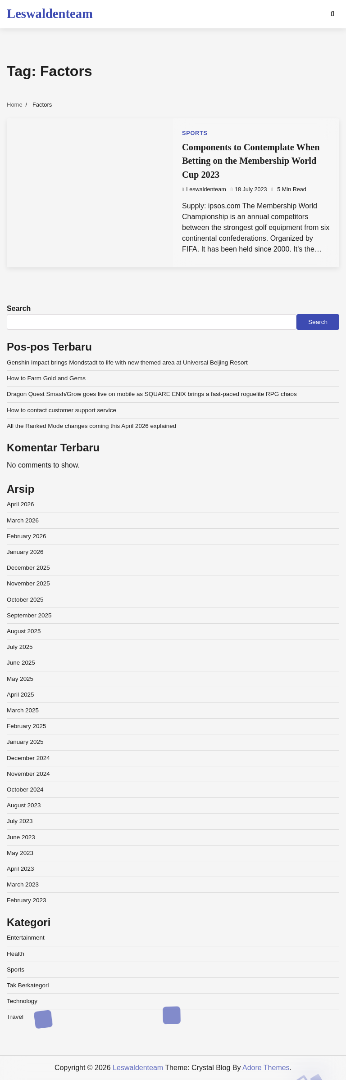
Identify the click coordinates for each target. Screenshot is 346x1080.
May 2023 (20, 853)
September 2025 (29, 615)
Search (19, 308)
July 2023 (20, 821)
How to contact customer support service (61, 410)
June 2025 (21, 662)
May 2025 (20, 678)
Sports (195, 133)
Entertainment (26, 937)
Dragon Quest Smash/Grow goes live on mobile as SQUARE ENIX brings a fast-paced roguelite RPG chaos (152, 394)
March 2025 (23, 710)
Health (15, 953)
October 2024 (25, 789)
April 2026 (20, 504)
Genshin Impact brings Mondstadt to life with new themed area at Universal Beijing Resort (127, 362)
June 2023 (21, 837)
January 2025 (25, 741)
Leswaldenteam (50, 13)
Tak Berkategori (28, 985)
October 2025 (25, 599)
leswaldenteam (204, 189)
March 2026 (23, 520)
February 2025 (26, 726)
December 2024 (28, 758)
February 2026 (26, 536)
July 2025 (20, 647)
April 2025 (20, 694)
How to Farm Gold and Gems (46, 378)
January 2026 (25, 552)
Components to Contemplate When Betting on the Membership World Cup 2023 (251, 161)
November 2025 (28, 583)
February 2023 (26, 900)
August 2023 (24, 805)
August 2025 (24, 631)
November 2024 (28, 773)
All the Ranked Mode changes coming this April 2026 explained (91, 426)
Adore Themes (266, 1067)
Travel (15, 1016)
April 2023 (20, 868)
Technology (22, 1001)
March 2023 (23, 884)
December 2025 (28, 567)
